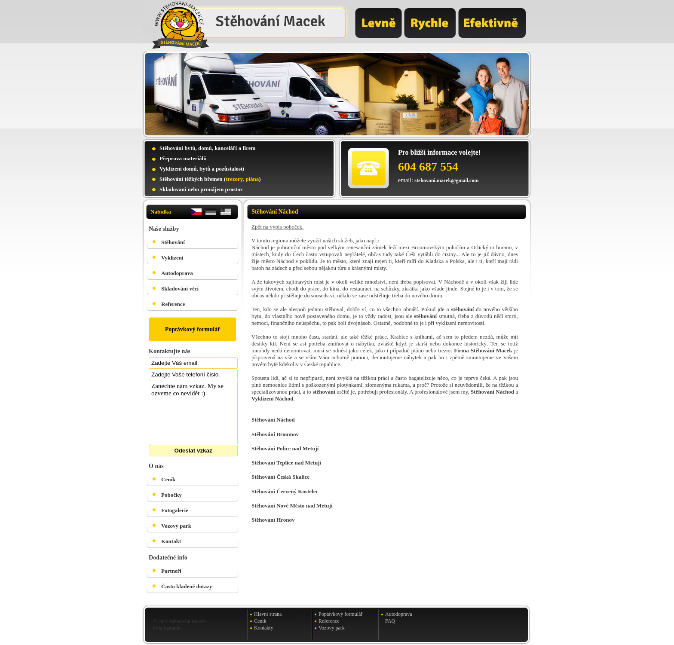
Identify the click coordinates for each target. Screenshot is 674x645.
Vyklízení (172, 257)
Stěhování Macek (270, 21)
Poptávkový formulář (193, 329)
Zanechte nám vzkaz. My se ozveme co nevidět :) (193, 412)
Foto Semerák (167, 628)
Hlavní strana (268, 614)
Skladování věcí (180, 288)
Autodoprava (177, 273)
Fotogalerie (174, 510)
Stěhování (173, 242)
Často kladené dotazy (186, 586)
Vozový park (176, 526)
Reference (173, 304)
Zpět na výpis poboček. (277, 226)
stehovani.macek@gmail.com (446, 180)
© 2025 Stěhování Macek (179, 621)
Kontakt (171, 541)
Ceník (168, 479)
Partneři (171, 571)
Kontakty (263, 628)
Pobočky (171, 495)
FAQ (390, 621)
